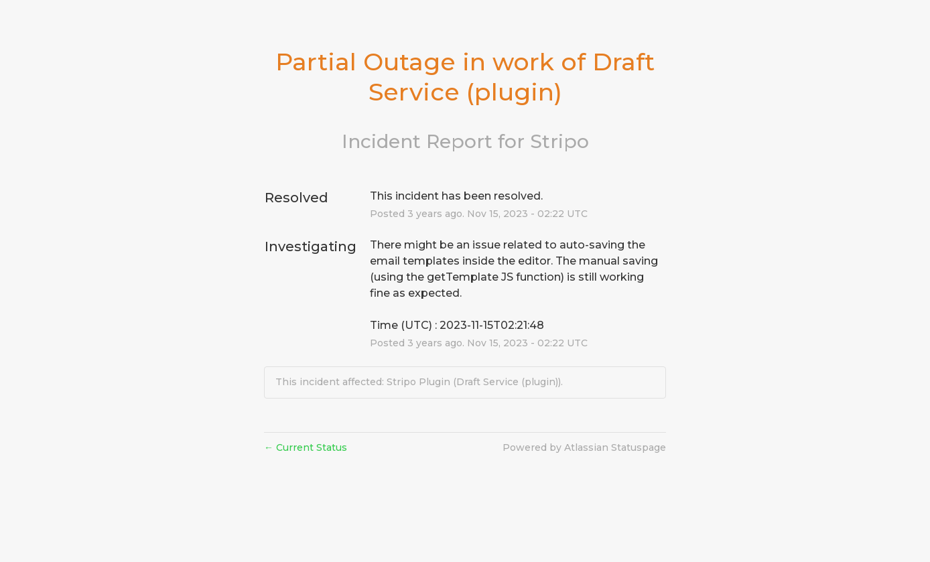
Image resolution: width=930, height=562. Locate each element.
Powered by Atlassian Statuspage (584, 447)
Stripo (559, 141)
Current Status (305, 447)
